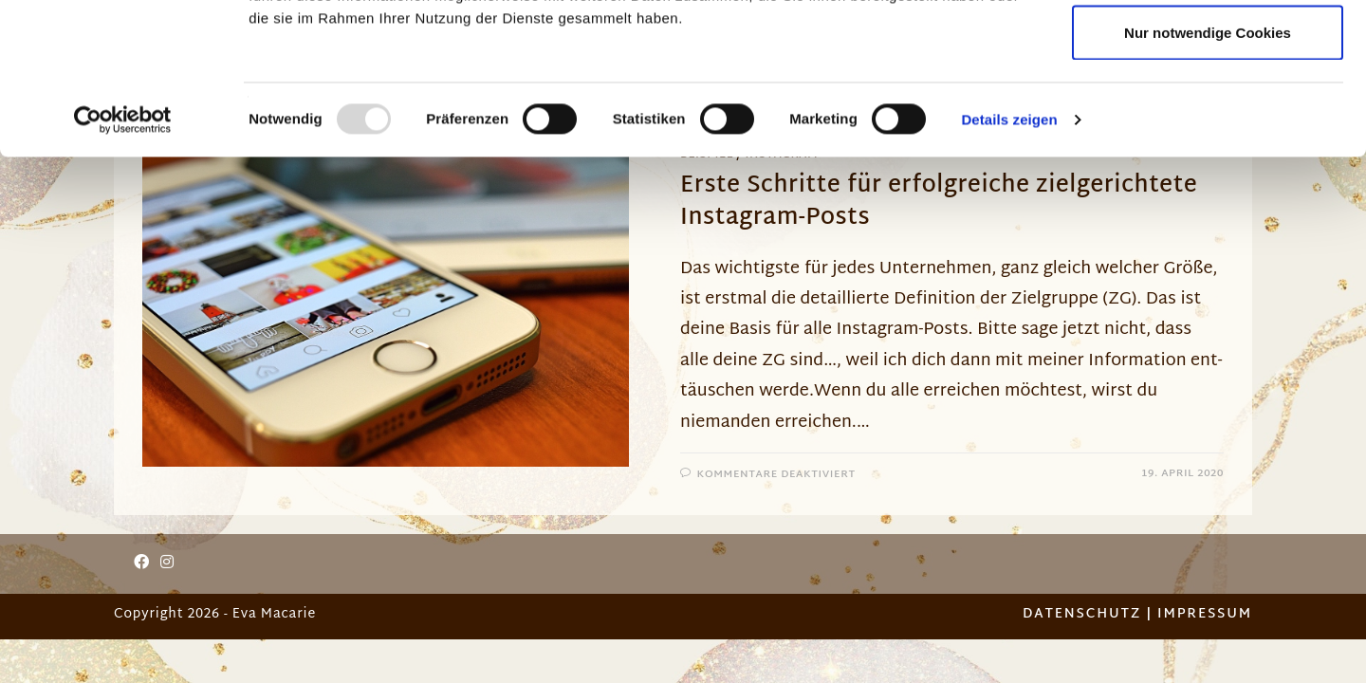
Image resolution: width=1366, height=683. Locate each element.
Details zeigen (1009, 261)
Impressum (1204, 614)
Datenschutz (1082, 614)
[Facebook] (141, 565)
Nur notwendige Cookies (1207, 174)
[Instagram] (167, 565)
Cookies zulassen (1207, 50)
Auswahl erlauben (1207, 112)
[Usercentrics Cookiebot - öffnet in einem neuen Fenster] (123, 262)
